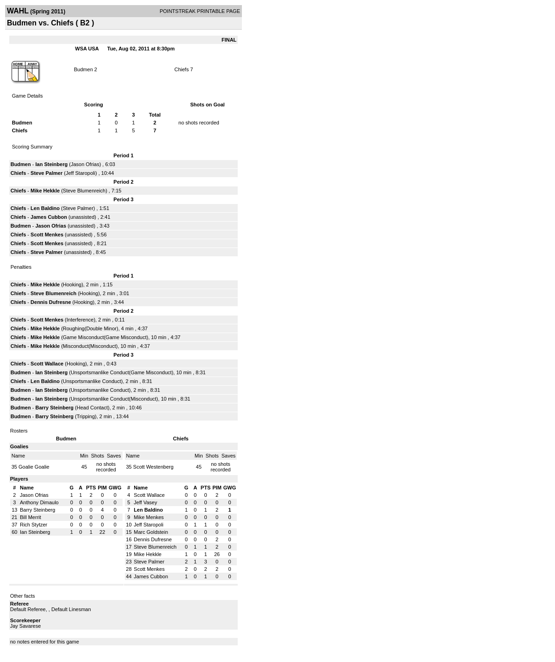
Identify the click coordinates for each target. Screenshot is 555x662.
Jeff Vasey (145, 502)
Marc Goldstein (151, 532)
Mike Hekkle (45, 190)
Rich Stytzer (33, 524)
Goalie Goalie (33, 467)
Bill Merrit (30, 517)
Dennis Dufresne (51, 302)
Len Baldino (45, 208)
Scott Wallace (47, 363)
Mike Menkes (149, 517)
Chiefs (181, 69)
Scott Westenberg (153, 467)
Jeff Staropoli (80, 173)
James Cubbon (49, 217)
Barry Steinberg (54, 407)
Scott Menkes (47, 234)
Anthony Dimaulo (39, 502)
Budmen (83, 69)
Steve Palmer (46, 173)
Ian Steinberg (51, 164)
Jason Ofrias (85, 164)
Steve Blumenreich (84, 190)
